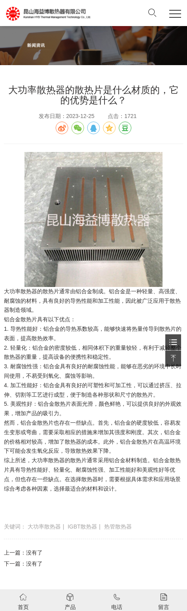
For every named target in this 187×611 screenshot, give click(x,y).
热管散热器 (118, 526)
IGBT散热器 (82, 526)
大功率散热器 (44, 526)
